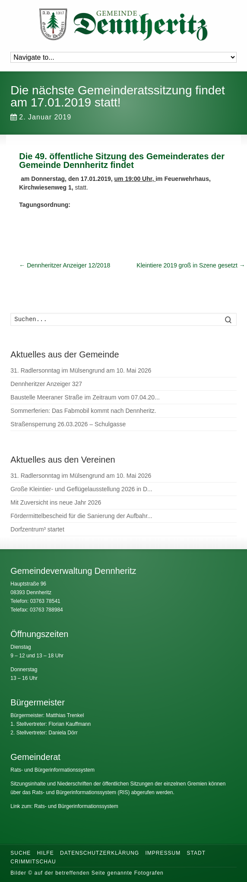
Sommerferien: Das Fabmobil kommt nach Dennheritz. (83, 410)
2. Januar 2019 (40, 117)
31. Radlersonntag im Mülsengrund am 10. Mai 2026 (80, 370)
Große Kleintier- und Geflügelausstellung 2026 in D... (81, 489)
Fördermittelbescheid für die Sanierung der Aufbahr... (81, 515)
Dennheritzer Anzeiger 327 (46, 383)
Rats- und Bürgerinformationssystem (52, 770)
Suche (20, 853)
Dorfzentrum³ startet (37, 529)
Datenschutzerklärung (99, 853)
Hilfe (45, 853)
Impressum (162, 853)
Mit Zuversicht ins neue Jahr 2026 (55, 502)
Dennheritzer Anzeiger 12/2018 (64, 265)
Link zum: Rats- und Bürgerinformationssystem (64, 806)
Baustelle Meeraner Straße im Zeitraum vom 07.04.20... (84, 397)
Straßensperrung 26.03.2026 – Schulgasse (68, 424)
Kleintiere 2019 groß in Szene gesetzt (190, 265)
